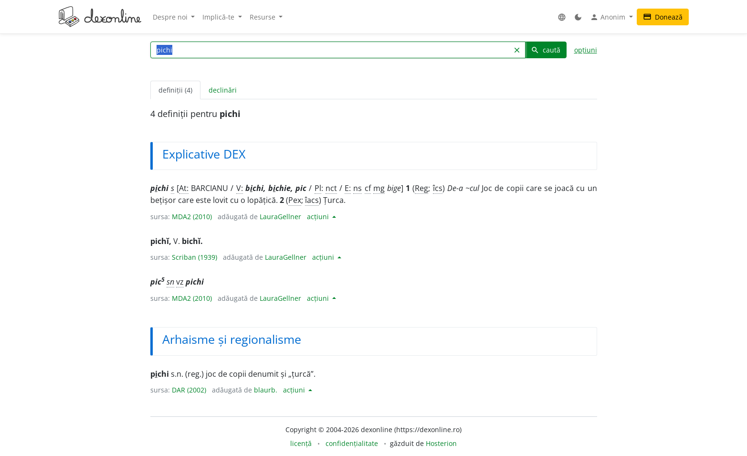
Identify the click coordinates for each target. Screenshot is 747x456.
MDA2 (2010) (192, 216)
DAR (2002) (189, 389)
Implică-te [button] (219, 16)
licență (301, 443)
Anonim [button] (608, 17)
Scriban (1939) (194, 257)
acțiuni (319, 216)
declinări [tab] (223, 90)
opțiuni (585, 49)
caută (545, 49)
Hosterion (441, 443)
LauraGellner (280, 216)
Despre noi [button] (171, 16)
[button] (562, 17)
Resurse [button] (263, 16)
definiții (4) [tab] (175, 90)
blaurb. (265, 389)
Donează (663, 16)
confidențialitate (352, 443)
